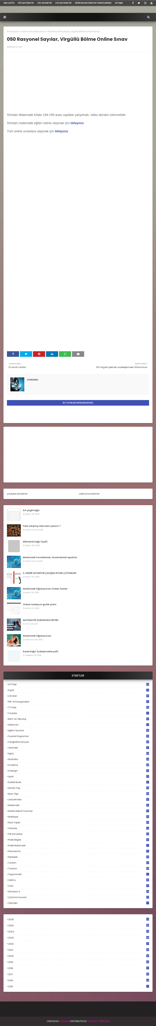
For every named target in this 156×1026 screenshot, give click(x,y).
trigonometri (78, 874)
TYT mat (78, 707)
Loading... (73, 219)
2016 (78, 980)
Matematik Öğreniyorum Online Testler (45, 588)
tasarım (78, 868)
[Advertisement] (78, 454)
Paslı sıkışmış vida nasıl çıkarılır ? (42, 526)
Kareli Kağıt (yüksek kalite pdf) (40, 651)
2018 (78, 968)
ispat (78, 776)
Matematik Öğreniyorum (37, 635)
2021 (78, 950)
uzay (78, 885)
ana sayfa (8, 2)
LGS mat (78, 695)
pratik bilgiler (78, 839)
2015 (78, 986)
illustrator (78, 759)
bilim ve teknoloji (78, 718)
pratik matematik (78, 845)
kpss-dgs (78, 793)
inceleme (78, 764)
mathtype (78, 816)
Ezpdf (78, 690)
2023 (78, 938)
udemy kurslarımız (89, 493)
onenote (78, 828)
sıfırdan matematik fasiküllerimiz (93, 2)
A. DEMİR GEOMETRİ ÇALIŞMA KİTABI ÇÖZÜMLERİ (49, 573)
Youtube (78, 713)
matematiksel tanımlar (78, 811)
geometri (78, 747)
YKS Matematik (26, 2)
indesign (78, 770)
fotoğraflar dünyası (78, 741)
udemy (78, 880)
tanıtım (78, 862)
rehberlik (78, 857)
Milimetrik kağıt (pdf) (35, 541)
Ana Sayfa (12, 31)
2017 (78, 974)
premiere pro (78, 851)
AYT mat (78, 684)
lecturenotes (78, 799)
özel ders (78, 903)
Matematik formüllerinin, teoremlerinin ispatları (50, 557)
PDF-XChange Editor (78, 701)
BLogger (64, 1021)
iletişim (119, 2)
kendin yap (78, 787)
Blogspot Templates (98, 1021)
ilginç (78, 753)
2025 (78, 925)
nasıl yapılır (78, 822)
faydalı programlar (78, 736)
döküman (78, 724)
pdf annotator (78, 834)
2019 (78, 962)
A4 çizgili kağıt (31, 510)
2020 (78, 956)
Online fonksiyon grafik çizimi (39, 604)
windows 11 (78, 891)
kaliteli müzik (78, 782)
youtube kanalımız (17, 493)
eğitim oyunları (78, 730)
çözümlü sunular (78, 897)
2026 (78, 919)
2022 (78, 943)
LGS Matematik (63, 2)
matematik (78, 805)
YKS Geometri (44, 2)
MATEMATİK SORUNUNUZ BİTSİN (40, 620)
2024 (78, 931)
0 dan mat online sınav (32, 31)
